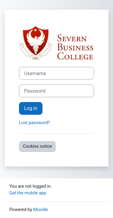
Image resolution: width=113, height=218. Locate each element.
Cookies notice (37, 146)
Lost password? (34, 122)
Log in (30, 108)
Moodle (40, 209)
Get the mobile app (27, 193)
